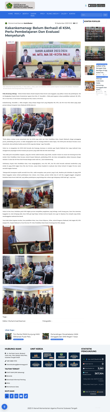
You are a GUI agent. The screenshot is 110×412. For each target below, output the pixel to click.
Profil (17, 14)
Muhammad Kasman (20, 23)
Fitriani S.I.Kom (98, 75)
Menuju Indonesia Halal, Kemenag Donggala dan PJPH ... (101, 84)
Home (10, 14)
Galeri (63, 14)
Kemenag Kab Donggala (57, 339)
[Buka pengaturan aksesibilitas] (4, 407)
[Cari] (91, 14)
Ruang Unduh (52, 14)
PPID (42, 14)
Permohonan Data (12, 387)
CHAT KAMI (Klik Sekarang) (15, 372)
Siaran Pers (33, 15)
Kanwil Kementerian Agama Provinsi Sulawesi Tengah (55, 408)
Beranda (9, 376)
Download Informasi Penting (16, 379)
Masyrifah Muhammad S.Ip (99, 93)
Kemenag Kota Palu (18, 339)
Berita (25, 14)
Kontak (72, 14)
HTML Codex (97, 407)
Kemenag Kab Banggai (102, 64)
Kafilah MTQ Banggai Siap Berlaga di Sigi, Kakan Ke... (101, 69)
